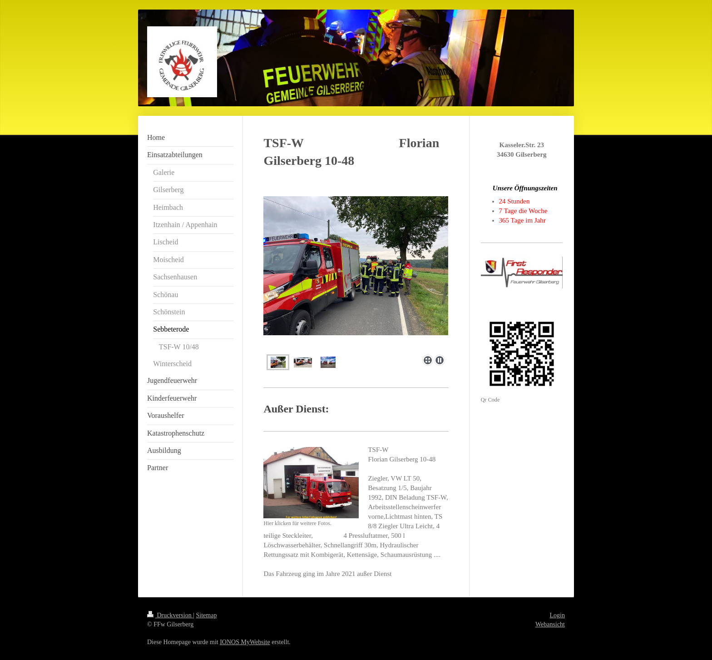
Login (557, 615)
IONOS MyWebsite (245, 642)
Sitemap (206, 615)
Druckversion (170, 615)
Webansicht (550, 624)
